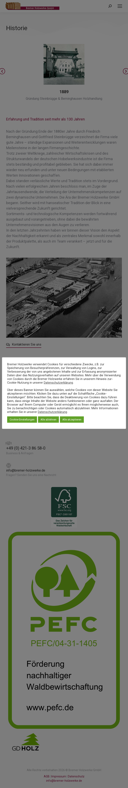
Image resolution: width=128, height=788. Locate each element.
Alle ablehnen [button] (48, 419)
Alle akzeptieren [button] (71, 419)
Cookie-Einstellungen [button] (22, 419)
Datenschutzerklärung (58, 382)
